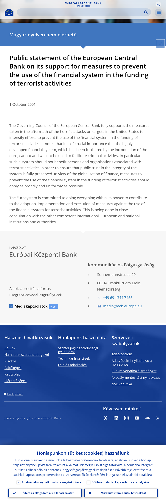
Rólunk (9, 348)
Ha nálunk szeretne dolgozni (26, 354)
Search (146, 12)
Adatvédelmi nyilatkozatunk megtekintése (51, 482)
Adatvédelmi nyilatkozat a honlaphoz (132, 362)
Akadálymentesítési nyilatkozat (136, 377)
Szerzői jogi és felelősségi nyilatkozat (78, 350)
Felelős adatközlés (72, 365)
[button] (158, 4)
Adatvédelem (122, 354)
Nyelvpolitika (122, 384)
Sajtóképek (12, 367)
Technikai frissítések (74, 358)
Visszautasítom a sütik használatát (123, 493)
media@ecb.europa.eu (122, 306)
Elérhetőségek (15, 381)
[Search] (81, 12)
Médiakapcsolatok (31, 306)
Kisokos (10, 361)
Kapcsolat (12, 374)
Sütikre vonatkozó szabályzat (134, 371)
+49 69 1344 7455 (117, 297)
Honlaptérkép (15, 394)
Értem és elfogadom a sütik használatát (48, 493)
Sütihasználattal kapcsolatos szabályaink (120, 482)
